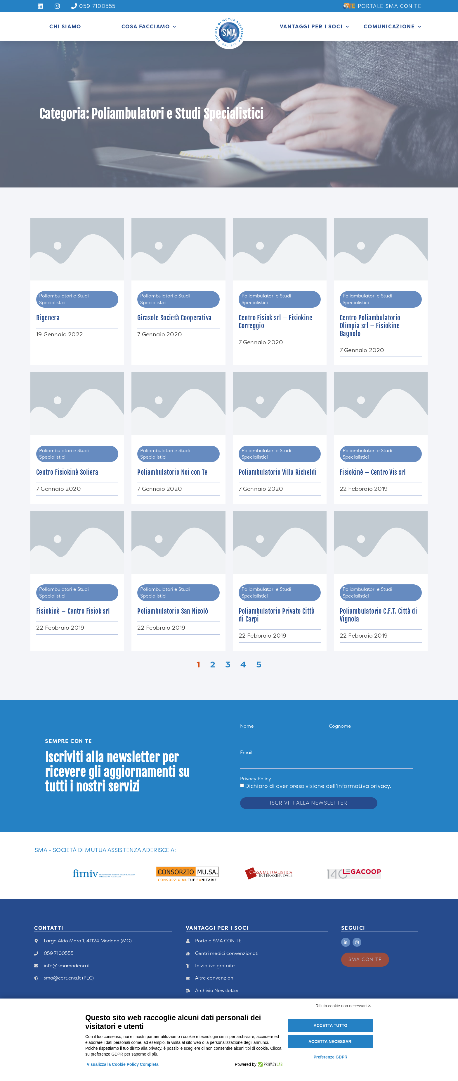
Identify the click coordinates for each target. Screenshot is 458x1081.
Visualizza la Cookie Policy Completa (123, 1064)
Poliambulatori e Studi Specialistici (64, 299)
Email (246, 752)
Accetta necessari (330, 1041)
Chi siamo (65, 26)
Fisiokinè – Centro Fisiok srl (73, 611)
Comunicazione (392, 26)
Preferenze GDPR (330, 1057)
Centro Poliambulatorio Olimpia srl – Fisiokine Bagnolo (370, 326)
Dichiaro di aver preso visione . (318, 786)
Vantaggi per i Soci (314, 26)
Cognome (340, 726)
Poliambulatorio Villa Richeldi (278, 472)
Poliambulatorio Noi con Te (172, 472)
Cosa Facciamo (149, 26)
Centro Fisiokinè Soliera (67, 472)
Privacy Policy (255, 779)
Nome (247, 726)
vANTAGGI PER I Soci (217, 928)
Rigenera (48, 318)
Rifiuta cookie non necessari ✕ (343, 1005)
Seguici (353, 928)
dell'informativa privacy (358, 786)
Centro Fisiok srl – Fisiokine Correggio (276, 322)
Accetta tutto (331, 1025)
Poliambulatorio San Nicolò (172, 611)
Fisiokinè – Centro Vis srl (373, 472)
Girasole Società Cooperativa (174, 318)
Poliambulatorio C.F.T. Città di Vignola (378, 615)
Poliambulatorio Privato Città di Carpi (277, 615)
